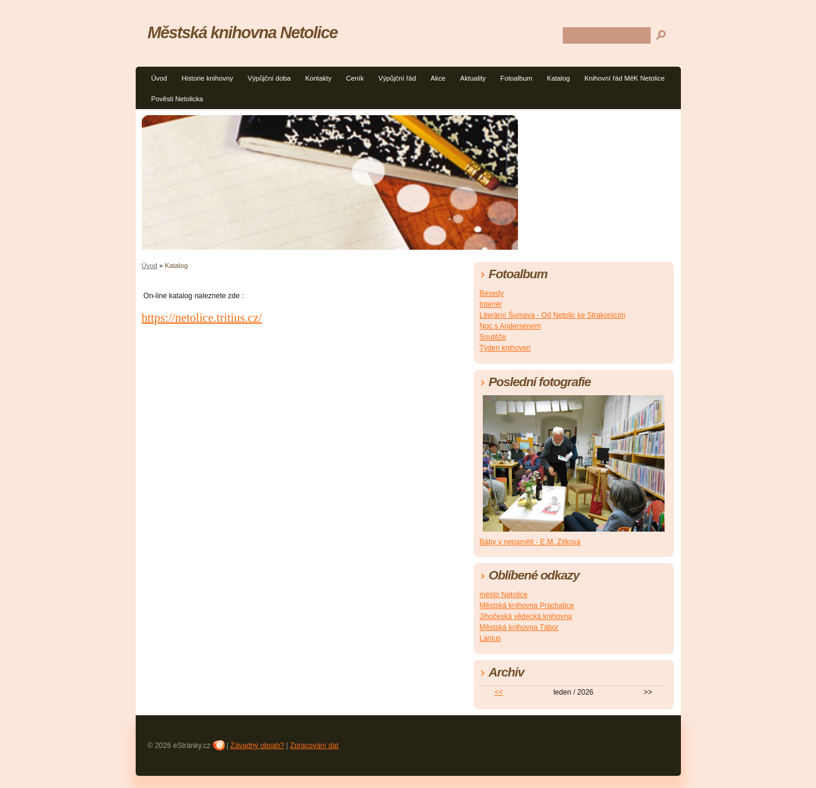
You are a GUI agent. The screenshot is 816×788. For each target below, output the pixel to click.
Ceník (354, 78)
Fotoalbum (516, 78)
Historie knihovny (207, 78)
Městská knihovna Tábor (519, 627)
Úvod (159, 78)
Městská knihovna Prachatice (527, 605)
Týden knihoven (505, 348)
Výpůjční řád (397, 78)
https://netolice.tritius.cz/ (202, 317)
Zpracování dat (314, 745)
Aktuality (473, 78)
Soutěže (493, 337)
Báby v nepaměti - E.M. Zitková (530, 542)
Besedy (492, 293)
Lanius (490, 638)
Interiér (491, 304)
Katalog (558, 78)
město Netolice (504, 594)
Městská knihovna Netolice (243, 32)
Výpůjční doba (269, 78)
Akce (438, 78)
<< (498, 692)
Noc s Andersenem (510, 326)
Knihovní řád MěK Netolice (625, 78)
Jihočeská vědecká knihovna (526, 616)
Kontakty (318, 78)
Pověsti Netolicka (177, 98)
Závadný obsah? (257, 745)
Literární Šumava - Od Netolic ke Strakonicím (553, 315)
